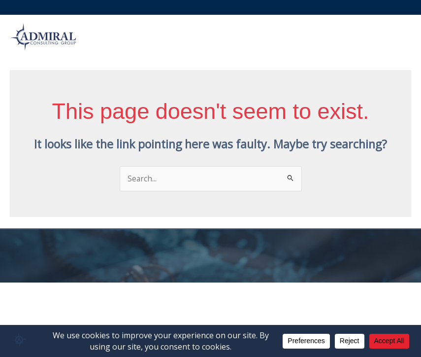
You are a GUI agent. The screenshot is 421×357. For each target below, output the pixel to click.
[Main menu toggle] (398, 36)
